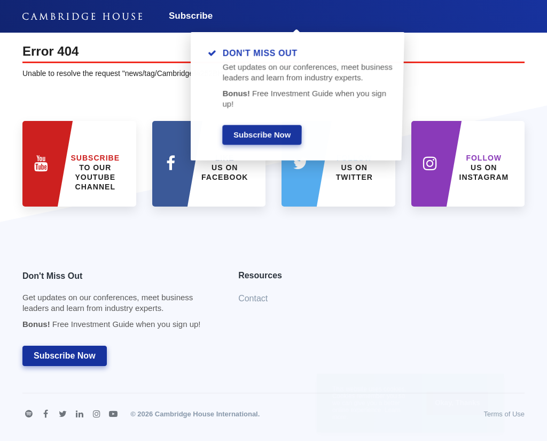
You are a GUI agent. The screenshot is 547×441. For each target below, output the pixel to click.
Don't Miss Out (117, 303)
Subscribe (191, 16)
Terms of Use (504, 414)
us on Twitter (354, 167)
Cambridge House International (206, 414)
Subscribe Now (65, 355)
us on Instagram (484, 167)
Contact (253, 298)
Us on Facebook (224, 167)
